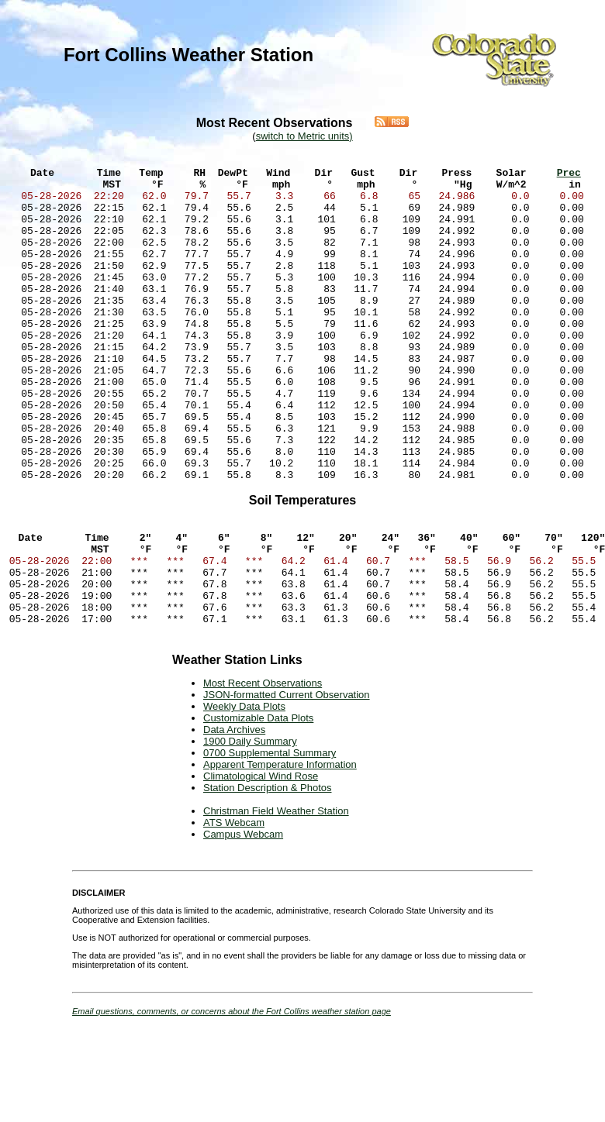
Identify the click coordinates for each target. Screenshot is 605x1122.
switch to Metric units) (304, 136)
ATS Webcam (233, 911)
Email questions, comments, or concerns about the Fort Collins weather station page (231, 1099)
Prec (569, 179)
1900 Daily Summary (250, 829)
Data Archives (234, 818)
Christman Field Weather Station (276, 899)
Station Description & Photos (267, 876)
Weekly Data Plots (244, 794)
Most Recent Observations (262, 771)
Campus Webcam (243, 922)
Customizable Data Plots (258, 806)
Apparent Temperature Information (280, 853)
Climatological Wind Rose (260, 864)
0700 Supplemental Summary (269, 841)
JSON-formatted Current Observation (286, 783)
